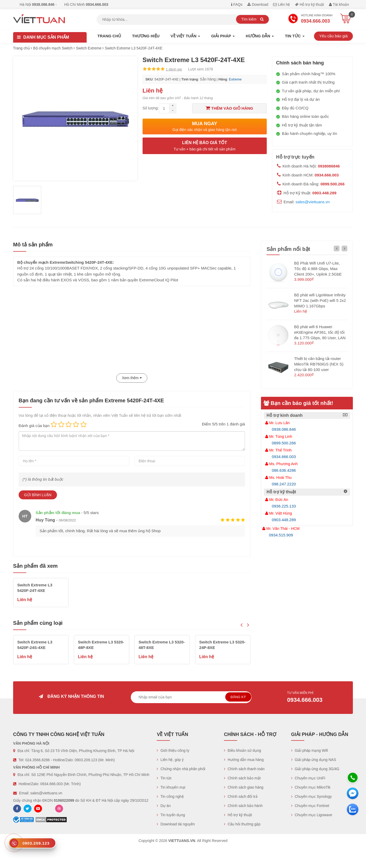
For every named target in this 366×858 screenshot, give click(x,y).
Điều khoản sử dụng (242, 750)
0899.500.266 (333, 184)
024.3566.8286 (37, 760)
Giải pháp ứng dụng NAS (313, 760)
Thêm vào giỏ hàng (229, 108)
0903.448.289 (324, 193)
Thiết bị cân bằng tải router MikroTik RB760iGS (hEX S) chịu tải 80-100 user (318, 364)
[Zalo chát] (352, 809)
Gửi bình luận (37, 495)
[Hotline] (352, 777)
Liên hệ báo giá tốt (205, 146)
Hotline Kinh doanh (310, 19)
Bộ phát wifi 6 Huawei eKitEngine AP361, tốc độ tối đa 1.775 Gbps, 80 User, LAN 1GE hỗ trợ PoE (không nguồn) (320, 337)
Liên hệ (281, 4)
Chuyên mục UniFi (308, 778)
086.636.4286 (284, 470)
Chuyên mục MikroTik (311, 787)
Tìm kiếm (252, 19)
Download (257, 4)
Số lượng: (151, 108)
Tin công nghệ (170, 796)
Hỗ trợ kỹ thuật (309, 4)
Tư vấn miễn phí (308, 697)
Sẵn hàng (208, 79)
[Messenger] (352, 793)
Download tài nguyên (176, 824)
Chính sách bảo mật (242, 778)
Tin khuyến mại (171, 787)
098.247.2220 (284, 484)
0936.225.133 (284, 506)
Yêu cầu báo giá (333, 36)
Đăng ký (238, 697)
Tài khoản (339, 4)
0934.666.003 (327, 175)
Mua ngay (205, 126)
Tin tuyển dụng (171, 815)
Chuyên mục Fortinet (310, 806)
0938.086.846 (284, 429)
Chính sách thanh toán (244, 769)
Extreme (235, 79)
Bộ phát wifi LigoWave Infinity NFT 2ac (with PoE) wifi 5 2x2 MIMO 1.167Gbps (320, 300)
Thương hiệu (146, 36)
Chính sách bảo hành (243, 806)
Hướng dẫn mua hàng (244, 760)
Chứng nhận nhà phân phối (181, 769)
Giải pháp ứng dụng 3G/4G (315, 769)
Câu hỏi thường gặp (242, 824)
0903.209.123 (86, 760)
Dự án (163, 806)
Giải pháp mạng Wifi (309, 750)
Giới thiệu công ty (173, 750)
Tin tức (164, 778)
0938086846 (329, 166)
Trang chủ (109, 36)
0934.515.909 (281, 535)
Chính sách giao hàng (243, 787)
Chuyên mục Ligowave (311, 815)
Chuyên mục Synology (311, 796)
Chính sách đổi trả (241, 796)
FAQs (237, 4)
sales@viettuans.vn (313, 202)
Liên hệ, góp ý (170, 760)
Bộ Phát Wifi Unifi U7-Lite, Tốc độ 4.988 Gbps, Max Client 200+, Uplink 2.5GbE (318, 268)
